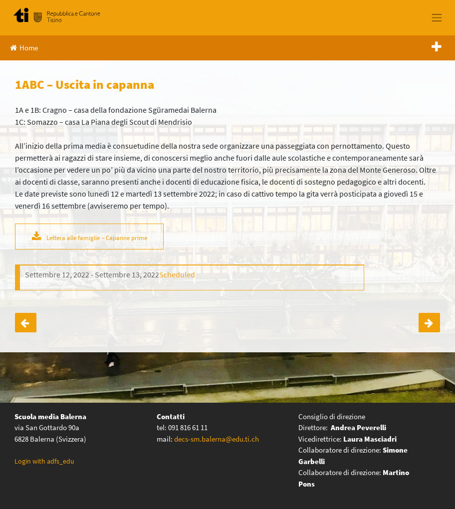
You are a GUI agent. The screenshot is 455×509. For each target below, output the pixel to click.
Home (24, 47)
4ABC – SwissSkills (25, 322)
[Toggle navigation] (437, 17)
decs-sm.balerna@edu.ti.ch (216, 439)
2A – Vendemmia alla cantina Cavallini (429, 322)
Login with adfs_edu (44, 461)
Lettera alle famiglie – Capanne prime (96, 238)
